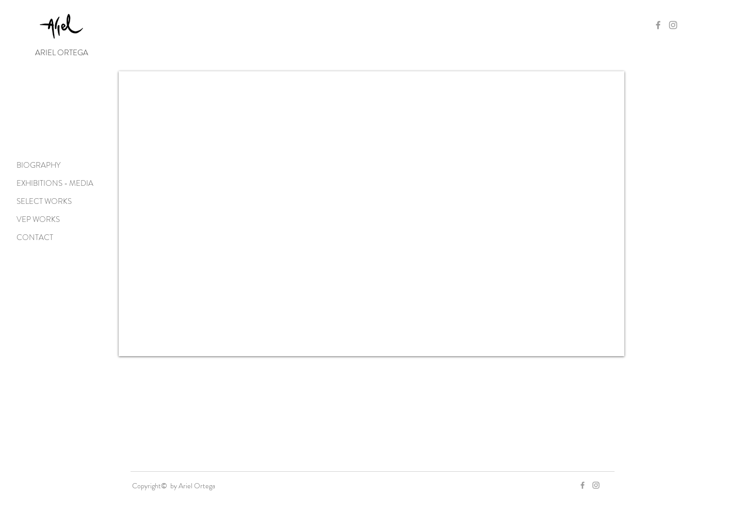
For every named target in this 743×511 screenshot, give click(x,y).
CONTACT (35, 237)
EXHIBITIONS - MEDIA (55, 183)
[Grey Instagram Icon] (673, 25)
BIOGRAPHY (38, 165)
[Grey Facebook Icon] (658, 25)
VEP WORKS (38, 219)
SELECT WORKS (44, 201)
